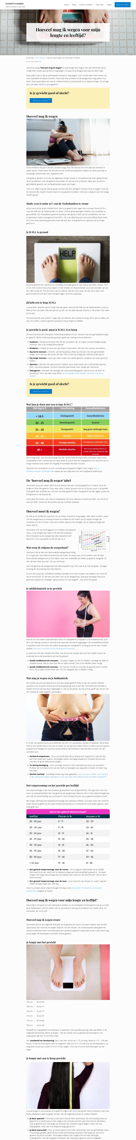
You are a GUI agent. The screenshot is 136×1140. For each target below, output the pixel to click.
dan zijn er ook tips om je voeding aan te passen (54, 484)
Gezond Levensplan (17, 5)
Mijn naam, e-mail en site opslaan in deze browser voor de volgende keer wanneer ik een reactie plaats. (66, 1077)
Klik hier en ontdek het (41, 105)
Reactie (30, 1012)
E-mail (30, 1051)
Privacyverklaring (76, 1128)
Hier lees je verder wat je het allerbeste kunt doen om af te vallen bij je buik (58, 900)
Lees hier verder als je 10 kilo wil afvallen (76, 914)
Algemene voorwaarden (62, 1128)
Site (28, 1062)
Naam (30, 1040)
